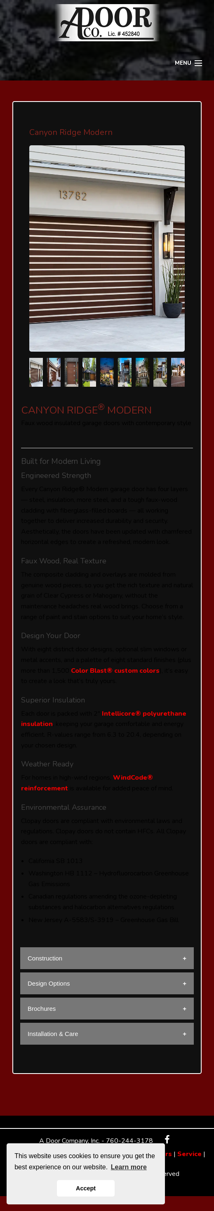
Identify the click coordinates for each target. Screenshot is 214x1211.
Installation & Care (53, 1033)
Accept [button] (86, 1188)
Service (189, 1154)
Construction (45, 958)
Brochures (42, 1008)
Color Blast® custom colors (115, 670)
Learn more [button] (129, 1167)
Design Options (49, 983)
